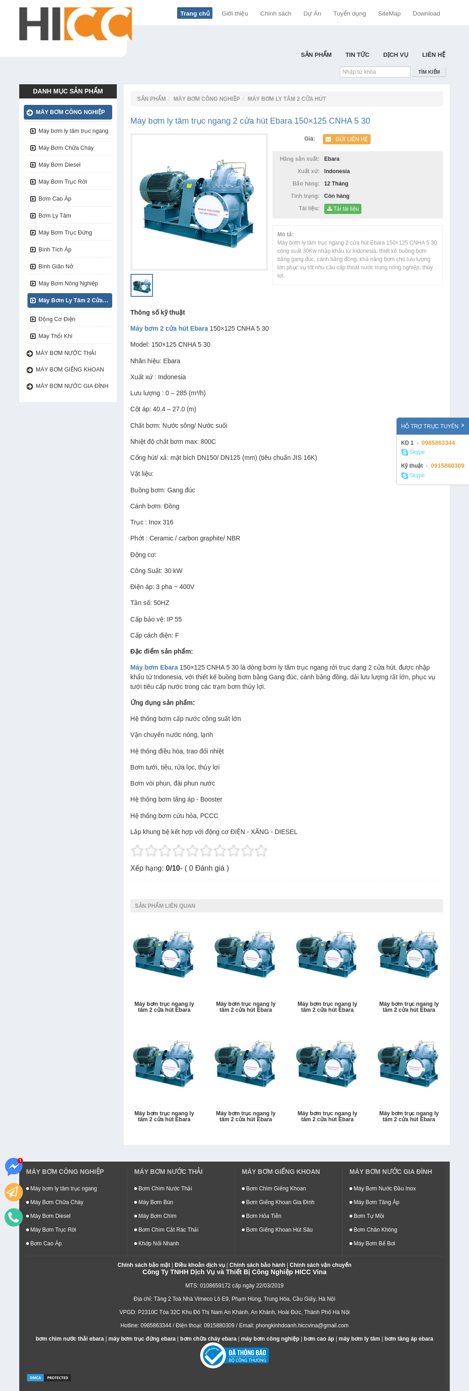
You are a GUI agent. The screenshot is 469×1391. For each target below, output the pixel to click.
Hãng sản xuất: (301, 159)
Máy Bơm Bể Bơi (372, 1243)
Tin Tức (357, 54)
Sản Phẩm (316, 54)
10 (261, 850)
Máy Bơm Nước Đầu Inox (382, 1188)
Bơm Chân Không (373, 1230)
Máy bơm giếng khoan (70, 369)
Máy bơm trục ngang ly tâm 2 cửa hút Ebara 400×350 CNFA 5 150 (409, 1007)
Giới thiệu (235, 13)
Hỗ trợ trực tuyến (432, 426)
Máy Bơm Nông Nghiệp (68, 283)
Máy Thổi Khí (55, 336)
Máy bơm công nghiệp (70, 112)
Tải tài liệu (343, 209)
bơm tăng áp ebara (409, 1339)
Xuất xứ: (309, 171)
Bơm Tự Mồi (366, 1216)
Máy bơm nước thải (66, 353)
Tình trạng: (307, 196)
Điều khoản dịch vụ (200, 1265)
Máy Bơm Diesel (59, 165)
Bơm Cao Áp (54, 199)
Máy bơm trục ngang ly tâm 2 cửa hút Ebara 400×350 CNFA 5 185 (327, 1007)
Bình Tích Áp (54, 249)
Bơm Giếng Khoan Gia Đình (278, 1202)
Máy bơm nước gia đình (72, 386)
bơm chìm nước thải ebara (70, 1339)
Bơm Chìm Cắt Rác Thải (166, 1230)
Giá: (311, 139)
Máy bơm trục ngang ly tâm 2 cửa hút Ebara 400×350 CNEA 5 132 (246, 1117)
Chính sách (275, 13)
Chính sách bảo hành (257, 1265)
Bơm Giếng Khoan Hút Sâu (277, 1230)
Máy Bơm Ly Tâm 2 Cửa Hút (75, 300)
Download (426, 13)
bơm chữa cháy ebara (208, 1339)
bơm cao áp (319, 1339)
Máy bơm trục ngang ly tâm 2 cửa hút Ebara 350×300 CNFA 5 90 (409, 1117)
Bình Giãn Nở (55, 266)
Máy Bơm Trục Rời (62, 182)
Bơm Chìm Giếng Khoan (274, 1188)
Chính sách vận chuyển (321, 1265)
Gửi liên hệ (347, 139)
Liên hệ (433, 54)
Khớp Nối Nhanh (156, 1243)
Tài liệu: (310, 208)
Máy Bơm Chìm (155, 1216)
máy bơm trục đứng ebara (142, 1339)
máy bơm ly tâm (359, 1339)
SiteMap (389, 13)
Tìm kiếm (429, 72)
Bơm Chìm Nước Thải (163, 1188)
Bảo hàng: (308, 183)
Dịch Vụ (396, 54)
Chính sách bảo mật (144, 1265)
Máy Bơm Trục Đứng (65, 232)
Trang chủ (195, 13)
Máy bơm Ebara (154, 667)
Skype (413, 452)
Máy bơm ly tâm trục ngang (73, 131)
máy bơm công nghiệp (270, 1339)
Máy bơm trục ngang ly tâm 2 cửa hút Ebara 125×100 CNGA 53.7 (164, 1007)
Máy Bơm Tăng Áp (374, 1202)
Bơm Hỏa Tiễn (261, 1216)
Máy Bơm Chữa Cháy (66, 148)
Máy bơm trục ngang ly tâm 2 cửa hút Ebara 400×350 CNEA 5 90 (164, 1117)
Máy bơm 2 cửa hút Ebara (169, 328)
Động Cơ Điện (57, 319)
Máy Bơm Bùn (153, 1202)
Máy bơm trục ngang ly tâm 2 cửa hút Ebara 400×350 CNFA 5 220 (246, 1007)
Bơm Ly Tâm (54, 216)
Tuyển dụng (349, 13)
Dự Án (313, 13)
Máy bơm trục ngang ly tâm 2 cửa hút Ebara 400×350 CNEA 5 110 (327, 1117)
